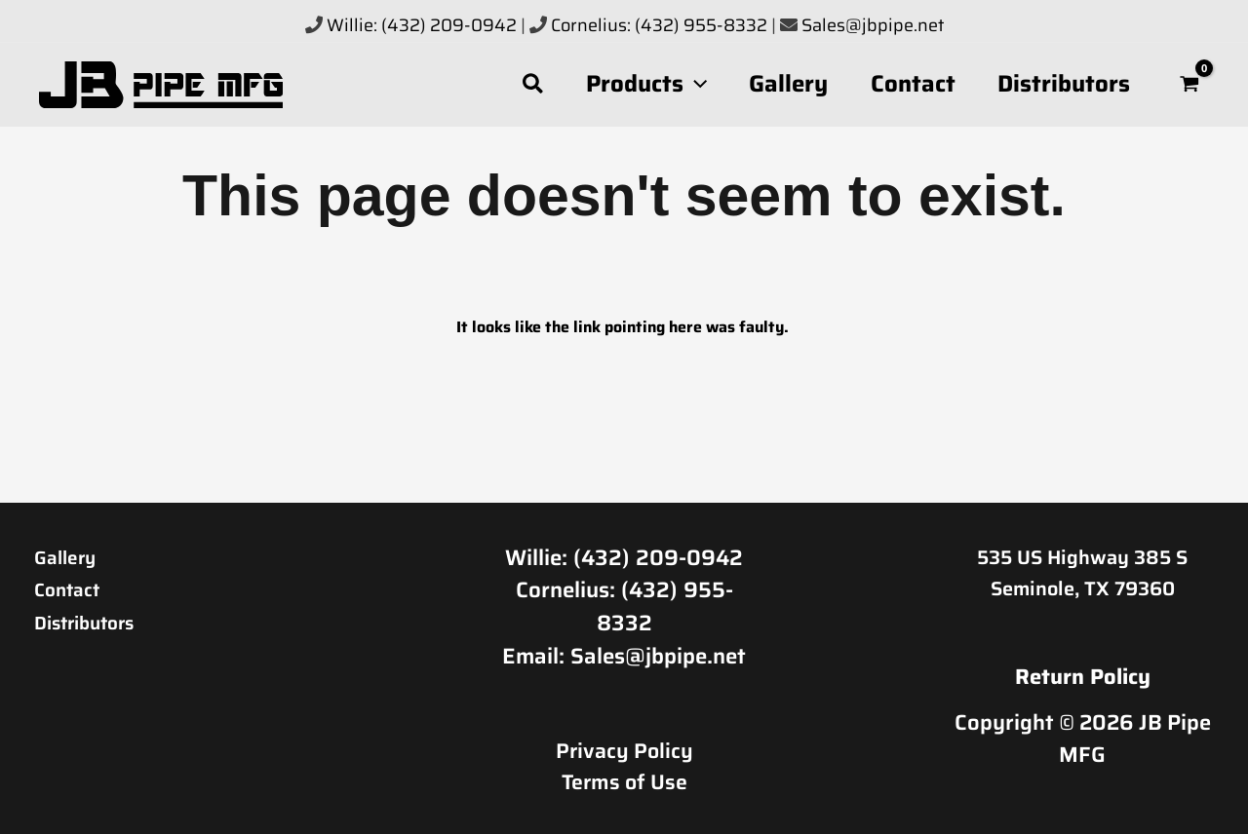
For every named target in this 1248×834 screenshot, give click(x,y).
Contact (72, 588)
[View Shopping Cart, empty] (1190, 84)
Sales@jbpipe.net (872, 25)
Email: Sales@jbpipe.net (624, 652)
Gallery (69, 557)
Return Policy (1082, 677)
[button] (516, 84)
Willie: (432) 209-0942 (422, 25)
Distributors (94, 620)
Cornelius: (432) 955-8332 (661, 25)
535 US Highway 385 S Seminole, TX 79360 (1082, 573)
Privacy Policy (624, 747)
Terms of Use (624, 778)
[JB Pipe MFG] (161, 83)
